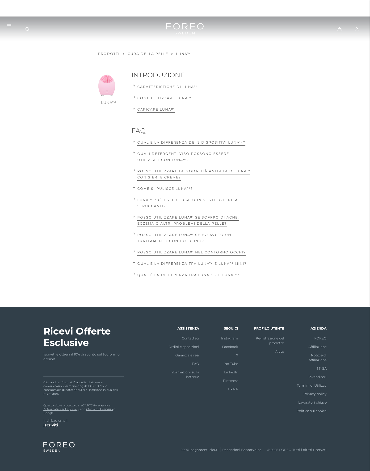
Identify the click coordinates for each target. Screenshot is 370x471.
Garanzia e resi (187, 355)
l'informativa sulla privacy (61, 409)
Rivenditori (317, 377)
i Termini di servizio (99, 409)
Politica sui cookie (312, 411)
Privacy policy (315, 394)
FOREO (320, 338)
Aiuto (279, 351)
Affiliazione (317, 347)
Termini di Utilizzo (312, 385)
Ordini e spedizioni (183, 347)
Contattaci (190, 338)
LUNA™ (183, 54)
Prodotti (109, 54)
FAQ (195, 364)
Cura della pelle (148, 54)
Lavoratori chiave (312, 402)
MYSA (322, 368)
